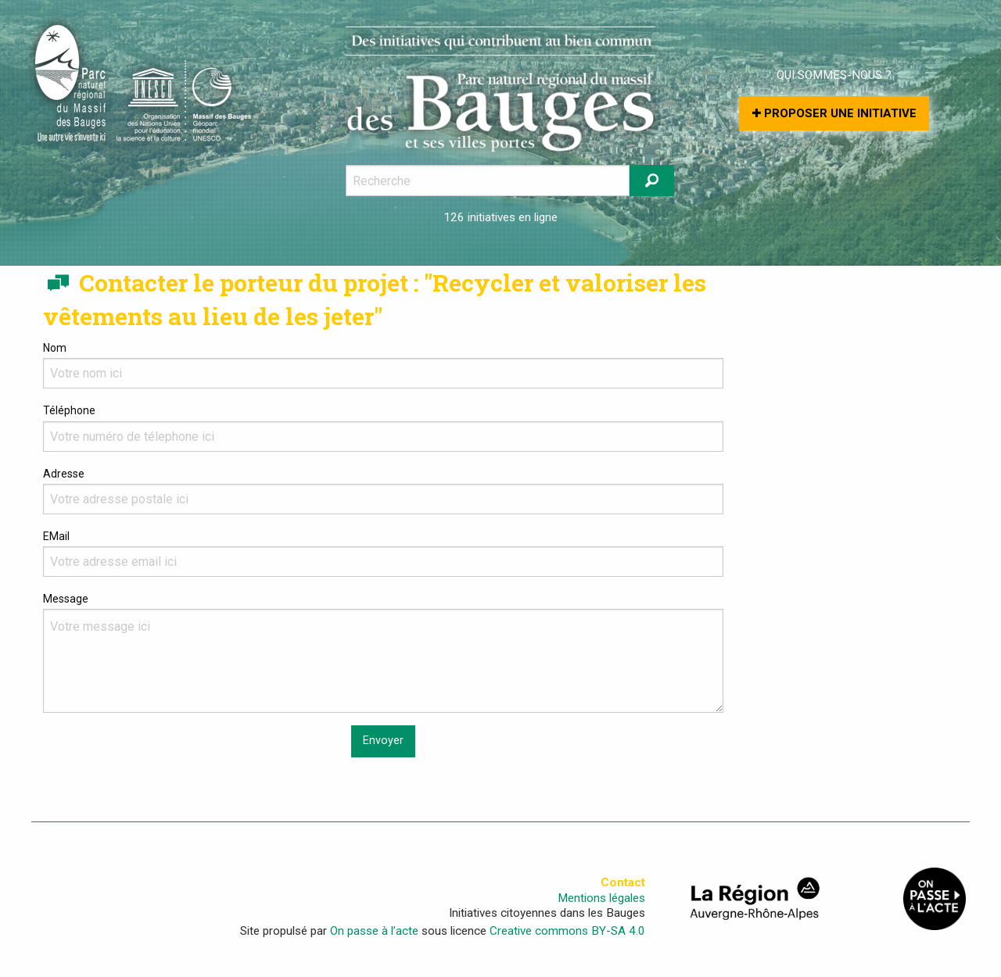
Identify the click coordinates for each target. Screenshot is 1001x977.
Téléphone (383, 427)
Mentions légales (601, 898)
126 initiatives (479, 217)
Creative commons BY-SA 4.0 (567, 931)
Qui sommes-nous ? (834, 75)
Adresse (383, 490)
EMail (383, 553)
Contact (623, 882)
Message (383, 652)
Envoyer (383, 740)
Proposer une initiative (834, 113)
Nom (383, 365)
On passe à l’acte (374, 931)
